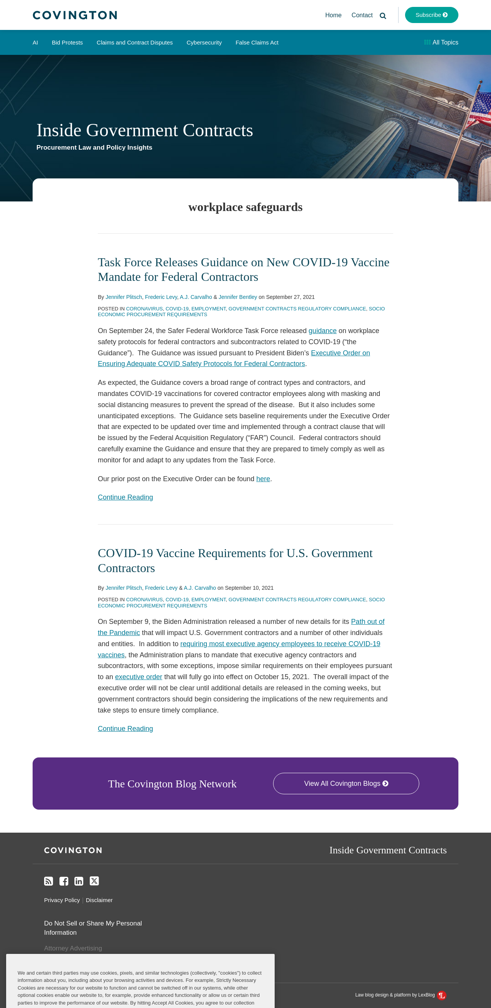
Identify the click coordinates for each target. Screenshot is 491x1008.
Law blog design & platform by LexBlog (401, 995)
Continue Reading (125, 496)
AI (35, 42)
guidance (323, 331)
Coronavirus (144, 309)
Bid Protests (67, 42)
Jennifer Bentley (238, 297)
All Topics (441, 42)
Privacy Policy (62, 900)
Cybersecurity (204, 42)
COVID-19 (177, 309)
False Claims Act (257, 42)
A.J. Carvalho (196, 297)
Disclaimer (99, 900)
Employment (208, 309)
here (263, 479)
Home (333, 15)
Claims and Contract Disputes (135, 42)
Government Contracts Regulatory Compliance (297, 309)
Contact (362, 15)
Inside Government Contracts (144, 130)
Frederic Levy (161, 297)
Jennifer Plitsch (123, 297)
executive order (138, 677)
